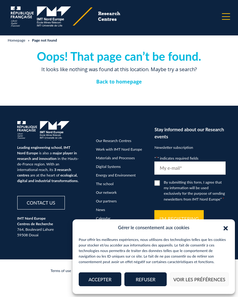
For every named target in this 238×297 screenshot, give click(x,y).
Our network (106, 192)
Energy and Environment (116, 175)
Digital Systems (108, 166)
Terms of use (61, 270)
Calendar (103, 218)
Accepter (100, 279)
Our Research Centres (114, 140)
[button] (226, 227)
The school (105, 183)
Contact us (41, 202)
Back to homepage (119, 81)
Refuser (146, 279)
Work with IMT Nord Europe (119, 149)
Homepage (16, 40)
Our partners (106, 201)
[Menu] (226, 17)
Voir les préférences (199, 279)
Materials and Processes (115, 158)
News (100, 209)
